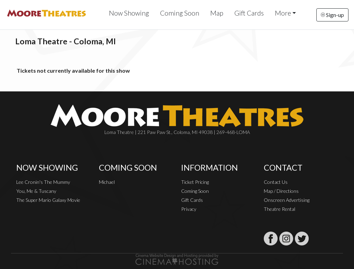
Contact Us (276, 182)
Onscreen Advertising (286, 200)
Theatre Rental (279, 209)
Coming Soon (179, 13)
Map (216, 13)
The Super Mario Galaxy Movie (48, 200)
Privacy (188, 209)
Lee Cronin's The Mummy (43, 182)
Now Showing (129, 13)
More (283, 13)
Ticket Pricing (195, 182)
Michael (107, 182)
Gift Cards (249, 13)
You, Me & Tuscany (36, 191)
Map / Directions (281, 191)
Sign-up (332, 14)
